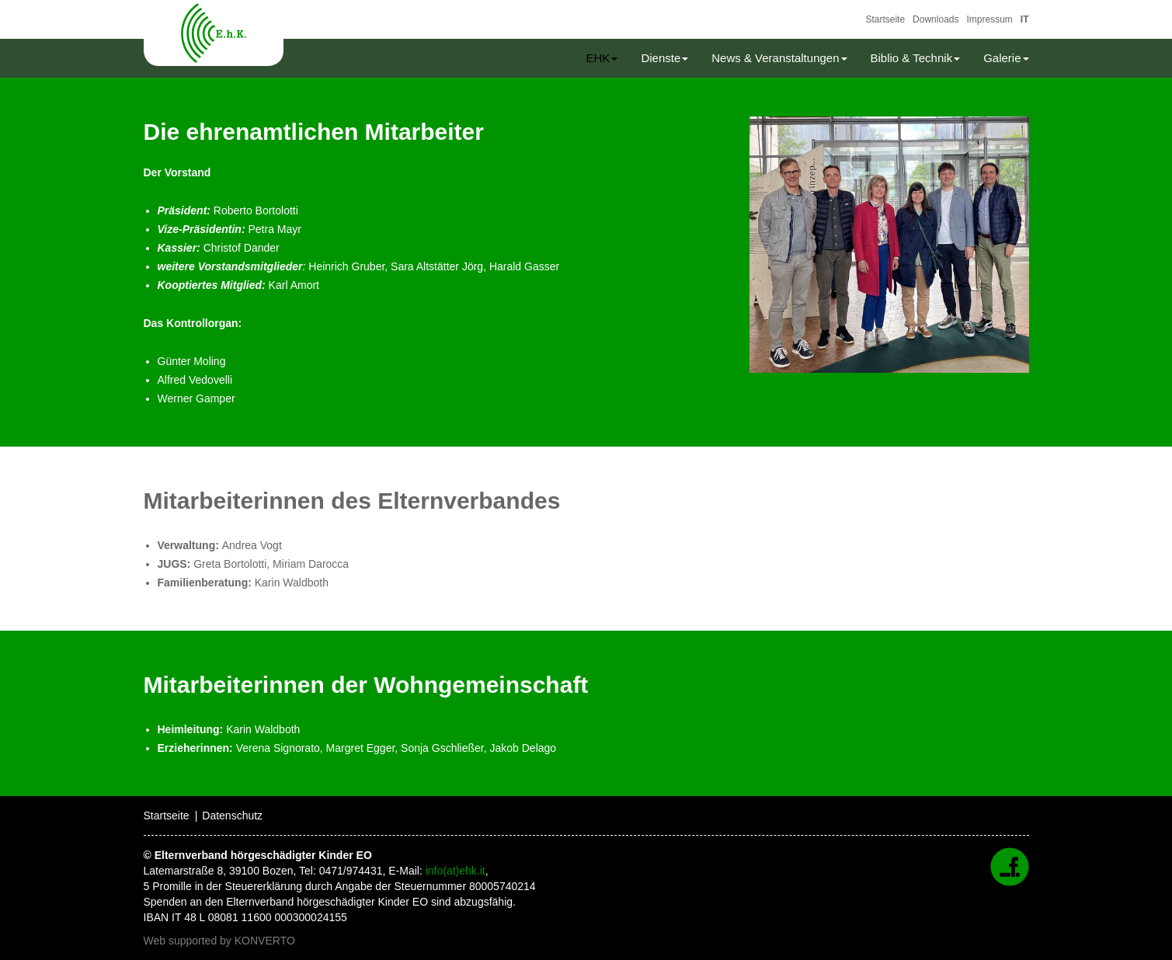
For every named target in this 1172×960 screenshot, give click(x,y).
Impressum (989, 19)
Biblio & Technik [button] (916, 57)
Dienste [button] (664, 57)
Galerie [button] (1005, 57)
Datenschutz (232, 815)
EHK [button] (602, 57)
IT (1025, 19)
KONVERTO (265, 940)
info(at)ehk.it (455, 870)
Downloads (935, 19)
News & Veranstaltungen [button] (779, 57)
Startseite (885, 19)
